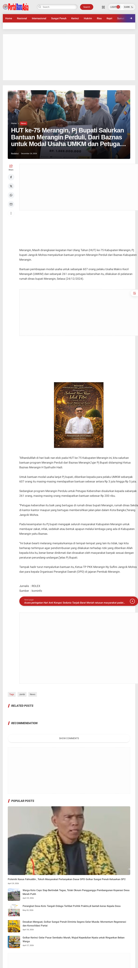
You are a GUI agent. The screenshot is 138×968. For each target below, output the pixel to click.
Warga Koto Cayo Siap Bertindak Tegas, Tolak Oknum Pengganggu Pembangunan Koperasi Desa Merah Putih (76, 892)
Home (8, 18)
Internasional (39, 18)
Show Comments (69, 738)
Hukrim (88, 18)
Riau (99, 18)
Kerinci (75, 18)
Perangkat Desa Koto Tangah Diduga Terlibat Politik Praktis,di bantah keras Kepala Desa (72, 906)
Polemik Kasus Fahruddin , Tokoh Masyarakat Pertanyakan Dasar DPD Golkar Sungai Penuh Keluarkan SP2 (67, 879)
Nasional (22, 18)
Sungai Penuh (58, 18)
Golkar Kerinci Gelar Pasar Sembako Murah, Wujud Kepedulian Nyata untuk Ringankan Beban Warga (73, 939)
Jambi (22, 694)
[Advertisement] (69, 57)
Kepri (109, 18)
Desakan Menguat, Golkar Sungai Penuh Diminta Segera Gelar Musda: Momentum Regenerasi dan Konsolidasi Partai (74, 923)
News (23, 123)
